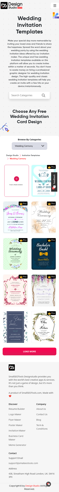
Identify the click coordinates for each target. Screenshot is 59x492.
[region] (29, 250)
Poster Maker (16, 425)
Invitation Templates (31, 155)
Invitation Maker (17, 431)
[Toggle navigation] (55, 6)
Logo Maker (15, 414)
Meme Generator (17, 445)
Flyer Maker (15, 420)
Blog (38, 420)
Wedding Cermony (24, 146)
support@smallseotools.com (23, 463)
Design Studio (12, 155)
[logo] (12, 369)
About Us (41, 409)
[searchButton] (43, 97)
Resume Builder (17, 409)
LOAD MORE (29, 351)
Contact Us (41, 414)
